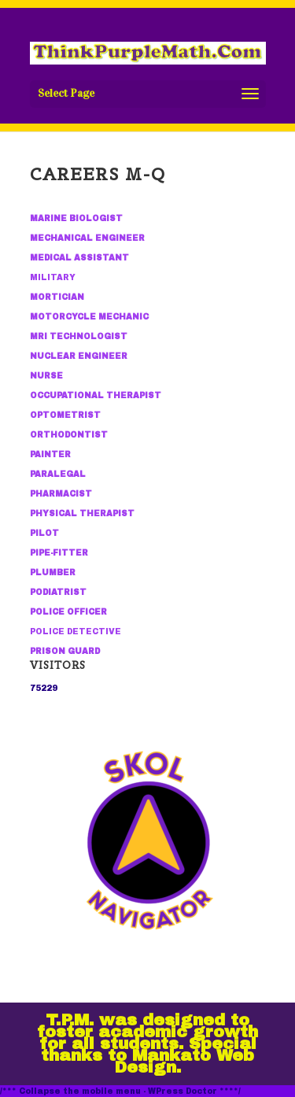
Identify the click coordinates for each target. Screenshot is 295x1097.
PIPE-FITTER (59, 552)
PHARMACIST (61, 493)
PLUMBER (53, 572)
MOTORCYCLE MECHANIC (89, 316)
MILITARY (53, 277)
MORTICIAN (57, 297)
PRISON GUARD (65, 651)
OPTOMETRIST (65, 415)
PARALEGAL (58, 474)
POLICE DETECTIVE (75, 631)
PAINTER (50, 454)
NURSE (46, 375)
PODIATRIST (58, 592)
